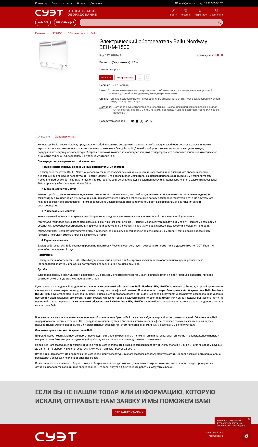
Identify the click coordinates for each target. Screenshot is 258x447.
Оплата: (104, 98)
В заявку (106, 77)
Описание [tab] (44, 136)
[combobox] (151, 22)
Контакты (41, 3)
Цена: (102, 90)
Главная (40, 33)
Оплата (81, 3)
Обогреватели (76, 33)
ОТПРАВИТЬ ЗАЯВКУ (129, 412)
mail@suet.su (187, 3)
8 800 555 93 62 (213, 3)
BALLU (219, 55)
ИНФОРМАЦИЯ (65, 22)
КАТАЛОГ (43, 22)
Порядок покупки (62, 3)
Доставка (96, 3)
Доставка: (105, 107)
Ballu (93, 33)
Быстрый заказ (125, 77)
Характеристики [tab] (65, 136)
